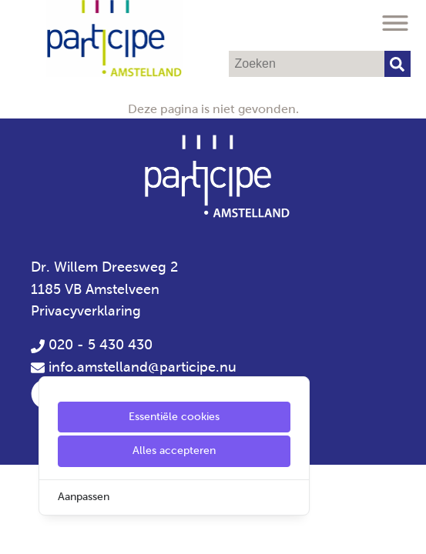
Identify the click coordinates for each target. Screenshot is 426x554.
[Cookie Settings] (17, 531)
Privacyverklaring (86, 311)
